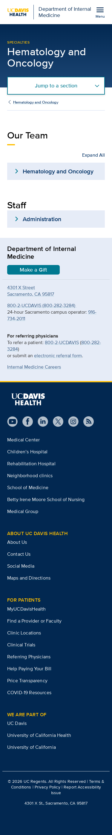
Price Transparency (27, 680)
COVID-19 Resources (29, 692)
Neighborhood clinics (30, 475)
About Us (17, 542)
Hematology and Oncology (35, 102)
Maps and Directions (28, 577)
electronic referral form (58, 355)
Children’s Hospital (27, 451)
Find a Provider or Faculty (34, 620)
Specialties (18, 42)
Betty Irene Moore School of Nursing (46, 499)
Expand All (93, 155)
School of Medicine (27, 487)
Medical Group (22, 511)
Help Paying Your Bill (29, 668)
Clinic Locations (24, 632)
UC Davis (17, 723)
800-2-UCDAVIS (62, 342)
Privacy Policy (47, 787)
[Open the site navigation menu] (100, 12)
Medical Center (23, 439)
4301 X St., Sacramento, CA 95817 (56, 803)
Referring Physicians (28, 656)
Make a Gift (33, 270)
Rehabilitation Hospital (31, 463)
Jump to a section (56, 86)
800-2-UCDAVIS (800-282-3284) (41, 305)
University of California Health (39, 735)
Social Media (20, 566)
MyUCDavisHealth (26, 609)
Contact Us (19, 554)
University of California (31, 747)
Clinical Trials (21, 644)
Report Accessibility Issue (76, 790)
